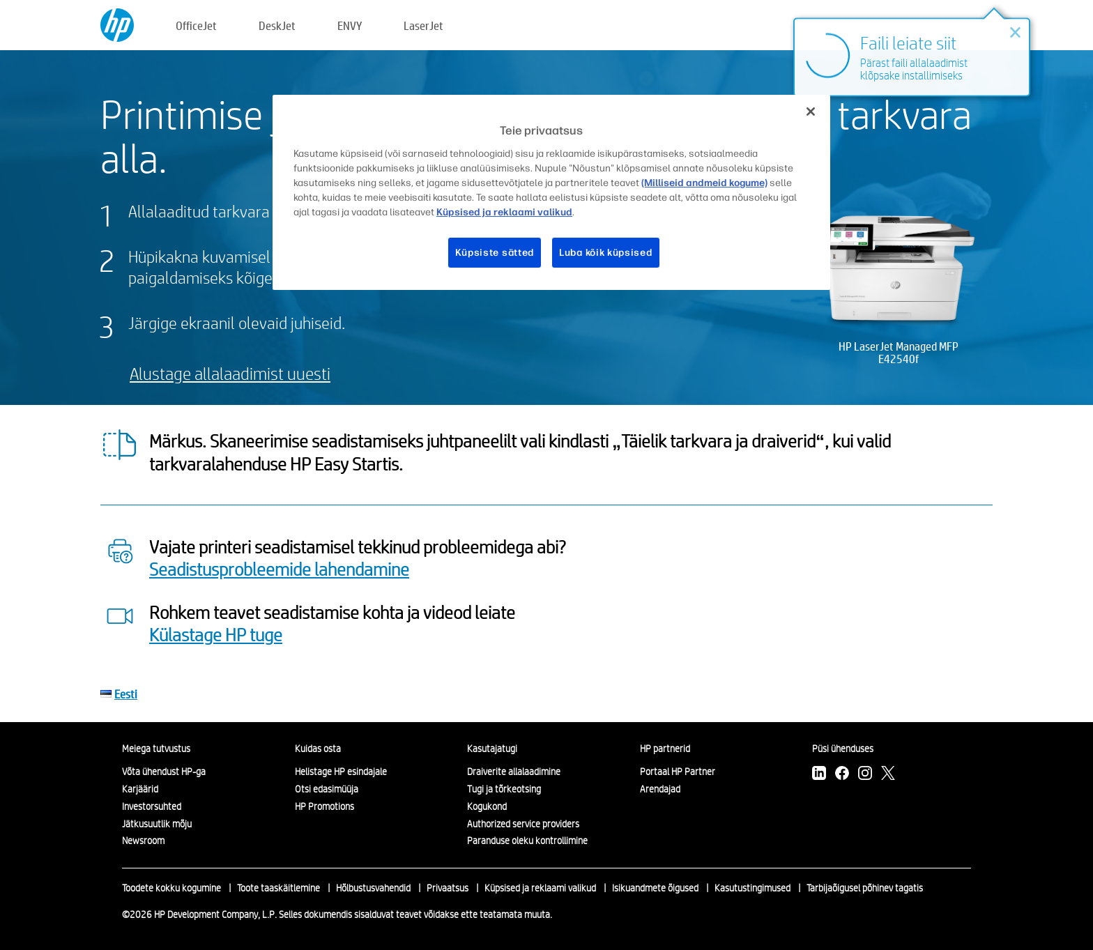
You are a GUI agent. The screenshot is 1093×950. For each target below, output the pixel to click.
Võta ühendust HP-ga (164, 771)
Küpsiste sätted (495, 253)
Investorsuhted (151, 806)
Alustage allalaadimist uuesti (230, 373)
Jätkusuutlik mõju (157, 824)
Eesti (125, 694)
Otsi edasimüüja (326, 789)
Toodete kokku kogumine (171, 888)
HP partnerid (665, 748)
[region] (551, 192)
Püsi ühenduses (842, 748)
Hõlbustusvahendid (373, 888)
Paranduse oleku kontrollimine (527, 840)
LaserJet (423, 25)
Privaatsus (447, 888)
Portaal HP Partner (677, 771)
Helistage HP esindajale (341, 771)
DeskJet (277, 25)
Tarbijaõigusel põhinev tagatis (865, 888)
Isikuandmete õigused (655, 888)
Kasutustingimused (752, 888)
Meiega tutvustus (156, 748)
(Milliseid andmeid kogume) (704, 183)
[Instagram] (865, 774)
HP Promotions (324, 806)
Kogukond (487, 806)
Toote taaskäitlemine (278, 888)
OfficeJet (196, 25)
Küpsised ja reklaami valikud (540, 888)
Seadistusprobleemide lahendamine (279, 569)
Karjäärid (140, 789)
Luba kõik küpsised (605, 253)
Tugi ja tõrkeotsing (504, 789)
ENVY (349, 25)
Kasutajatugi (492, 748)
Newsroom (143, 840)
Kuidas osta (318, 748)
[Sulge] (810, 111)
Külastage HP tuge (215, 634)
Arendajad (660, 789)
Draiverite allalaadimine (513, 771)
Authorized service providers (523, 824)
